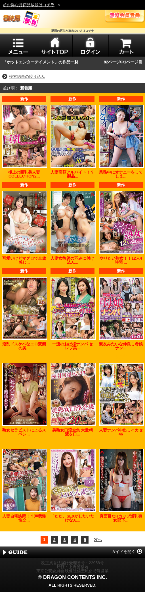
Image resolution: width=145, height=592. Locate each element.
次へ (98, 539)
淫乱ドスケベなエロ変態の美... (24, 346)
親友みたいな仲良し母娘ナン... (121, 346)
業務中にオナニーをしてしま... (121, 174)
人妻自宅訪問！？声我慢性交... (24, 518)
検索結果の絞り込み (27, 76)
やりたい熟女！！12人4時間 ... (121, 260)
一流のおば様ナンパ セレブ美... (72, 346)
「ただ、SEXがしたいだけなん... (72, 518)
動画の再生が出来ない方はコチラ (72, 30)
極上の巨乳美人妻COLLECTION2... (24, 174)
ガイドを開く (123, 551)
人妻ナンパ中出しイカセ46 (121, 432)
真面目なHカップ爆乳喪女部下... (121, 518)
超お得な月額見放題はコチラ (28, 5)
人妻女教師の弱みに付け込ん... (72, 260)
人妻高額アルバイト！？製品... (72, 174)
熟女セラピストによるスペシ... (24, 432)
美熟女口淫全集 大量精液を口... (72, 432)
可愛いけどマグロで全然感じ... (24, 260)
